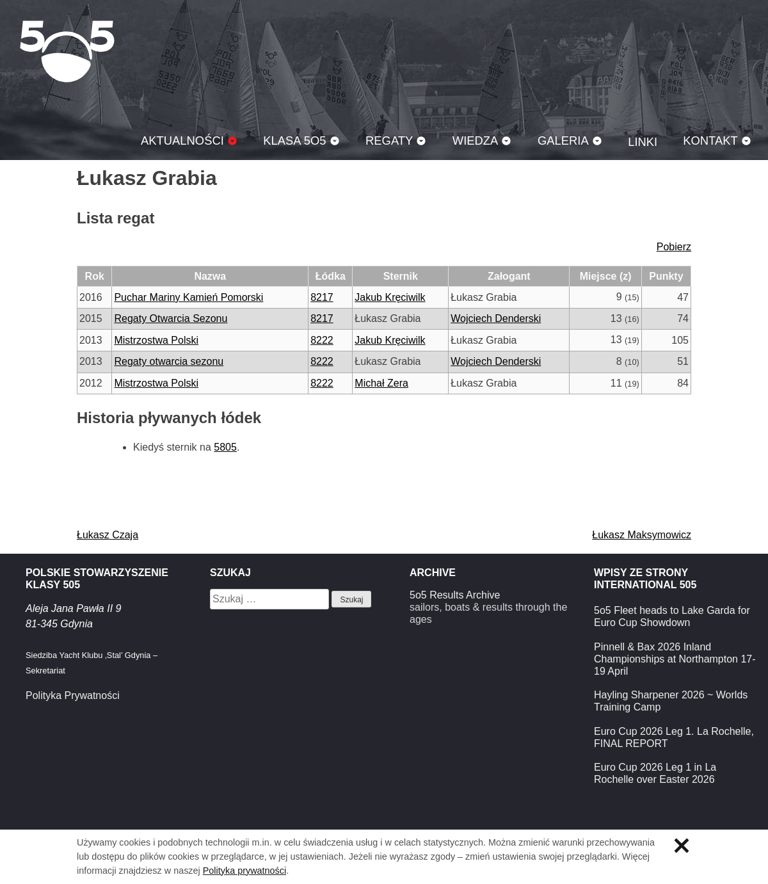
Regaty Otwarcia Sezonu (170, 318)
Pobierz (674, 246)
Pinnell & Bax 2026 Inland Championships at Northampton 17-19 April (675, 659)
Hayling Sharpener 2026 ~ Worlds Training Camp (671, 700)
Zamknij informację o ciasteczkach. (681, 845)
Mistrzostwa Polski (156, 340)
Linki (642, 142)
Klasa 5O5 (67, 51)
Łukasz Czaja (107, 534)
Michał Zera (381, 383)
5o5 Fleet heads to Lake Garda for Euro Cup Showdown (672, 616)
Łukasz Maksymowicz (641, 534)
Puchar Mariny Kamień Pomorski (188, 297)
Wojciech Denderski (496, 318)
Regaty (389, 140)
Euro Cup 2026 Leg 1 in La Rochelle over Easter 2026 (655, 773)
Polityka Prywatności (73, 695)
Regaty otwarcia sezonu (168, 361)
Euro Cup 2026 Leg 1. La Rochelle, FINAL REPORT (674, 737)
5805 (225, 447)
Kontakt (710, 140)
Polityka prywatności (244, 870)
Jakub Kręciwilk (390, 297)
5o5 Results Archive (455, 595)
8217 (321, 297)
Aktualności (182, 140)
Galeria (563, 140)
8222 (321, 340)
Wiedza (475, 140)
